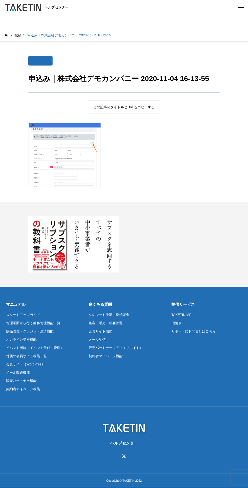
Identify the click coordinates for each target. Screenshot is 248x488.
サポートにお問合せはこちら (193, 331)
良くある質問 (100, 304)
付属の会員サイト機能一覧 (26, 356)
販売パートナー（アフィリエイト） (116, 348)
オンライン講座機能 (21, 339)
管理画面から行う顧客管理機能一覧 (33, 323)
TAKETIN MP (181, 315)
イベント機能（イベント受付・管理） (35, 348)
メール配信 (97, 339)
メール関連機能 (18, 372)
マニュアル (15, 304)
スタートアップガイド (23, 315)
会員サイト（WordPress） (26, 364)
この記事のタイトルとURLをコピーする (124, 107)
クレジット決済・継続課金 (109, 315)
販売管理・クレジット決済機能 (30, 331)
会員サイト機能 (100, 331)
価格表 (176, 323)
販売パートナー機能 (21, 381)
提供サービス (183, 304)
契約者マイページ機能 (23, 389)
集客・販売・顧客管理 (106, 323)
